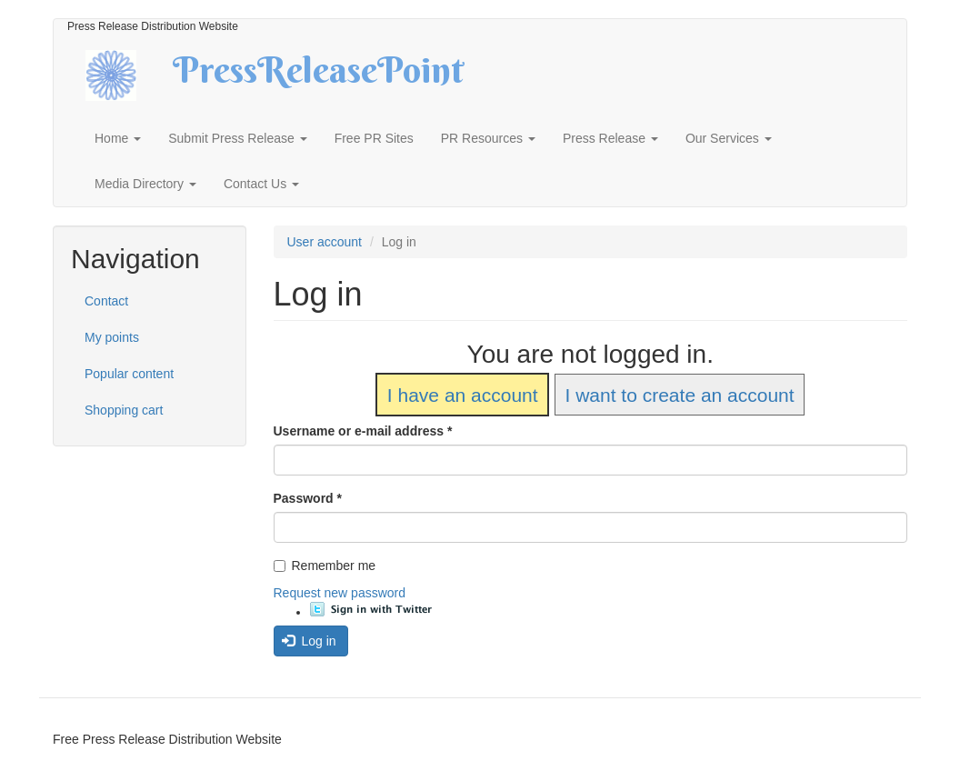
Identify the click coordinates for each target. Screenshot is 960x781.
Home (118, 138)
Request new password (340, 593)
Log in (309, 641)
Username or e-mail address (363, 431)
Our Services (728, 138)
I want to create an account (679, 395)
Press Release (610, 138)
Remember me (325, 565)
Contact (106, 301)
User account (324, 242)
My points (112, 337)
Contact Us (261, 183)
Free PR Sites (374, 138)
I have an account (462, 395)
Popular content (129, 373)
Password (308, 498)
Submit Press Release (237, 138)
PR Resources (488, 138)
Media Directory (145, 183)
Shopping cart (124, 410)
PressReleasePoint (318, 76)
